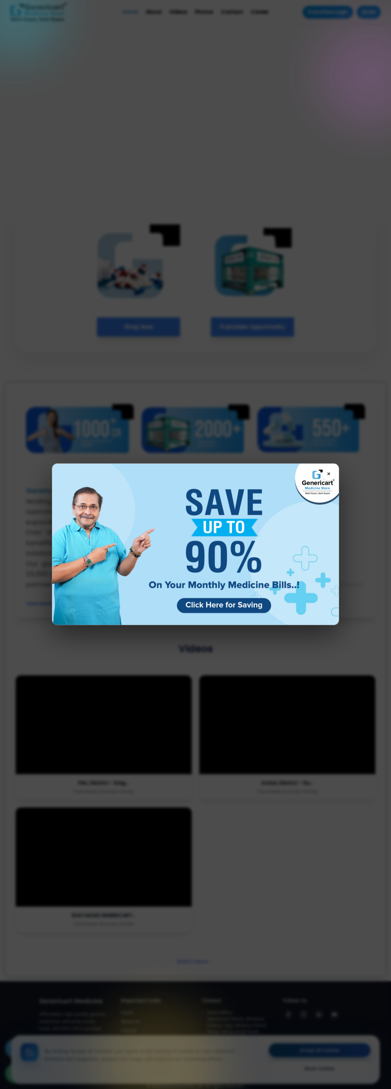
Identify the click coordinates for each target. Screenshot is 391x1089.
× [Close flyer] (329, 474)
